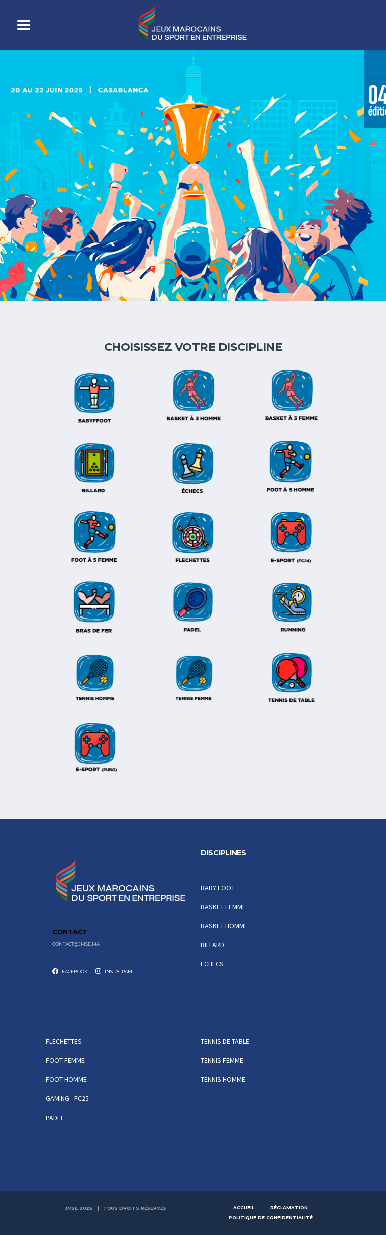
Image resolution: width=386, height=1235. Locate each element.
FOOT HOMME (66, 1079)
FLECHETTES (64, 1041)
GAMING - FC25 (67, 1098)
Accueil (243, 1207)
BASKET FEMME (223, 906)
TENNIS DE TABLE (225, 1041)
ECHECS (212, 963)
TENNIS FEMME (222, 1060)
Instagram (113, 971)
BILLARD (212, 944)
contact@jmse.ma (76, 944)
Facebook (70, 971)
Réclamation (289, 1207)
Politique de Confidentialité (271, 1217)
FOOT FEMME (65, 1060)
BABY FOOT (218, 887)
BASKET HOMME (224, 925)
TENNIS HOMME (223, 1079)
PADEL (55, 1117)
